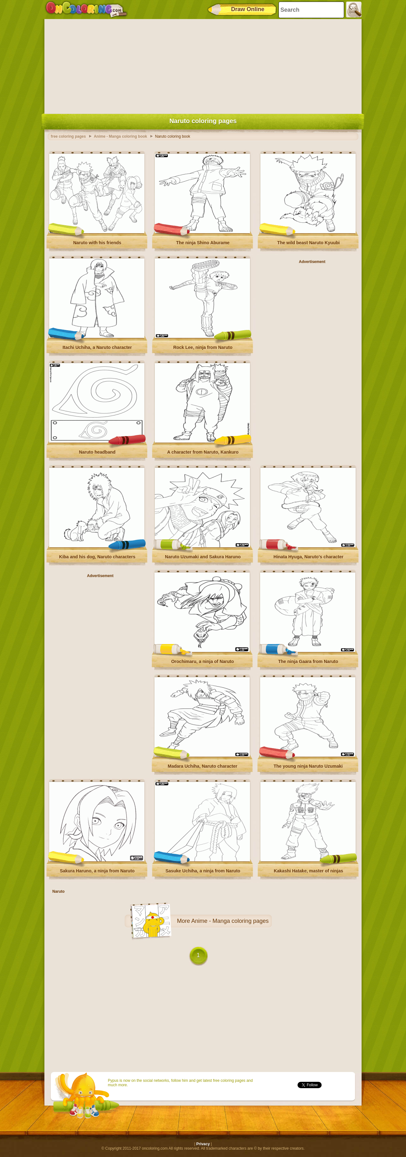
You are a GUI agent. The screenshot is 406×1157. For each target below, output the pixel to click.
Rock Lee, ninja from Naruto (202, 347)
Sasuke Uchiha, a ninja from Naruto (203, 870)
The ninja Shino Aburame (202, 242)
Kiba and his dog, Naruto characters (97, 556)
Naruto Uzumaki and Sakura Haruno (203, 556)
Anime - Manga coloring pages (230, 921)
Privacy (203, 1144)
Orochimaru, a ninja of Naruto (202, 661)
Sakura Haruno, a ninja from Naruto (97, 870)
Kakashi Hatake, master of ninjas (308, 870)
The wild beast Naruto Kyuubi (308, 242)
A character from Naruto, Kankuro (203, 452)
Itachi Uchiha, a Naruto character (97, 347)
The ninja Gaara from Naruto (308, 661)
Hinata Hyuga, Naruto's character (308, 556)
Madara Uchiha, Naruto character (202, 766)
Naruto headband (97, 452)
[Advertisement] (203, 65)
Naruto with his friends (97, 242)
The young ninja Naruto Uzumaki (308, 766)
